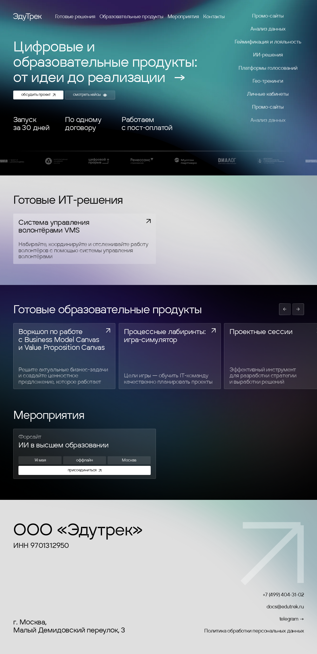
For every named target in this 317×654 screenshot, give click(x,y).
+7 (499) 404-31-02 (283, 595)
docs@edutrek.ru (285, 607)
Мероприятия (183, 16)
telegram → (291, 619)
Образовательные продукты (131, 16)
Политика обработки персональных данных (254, 631)
